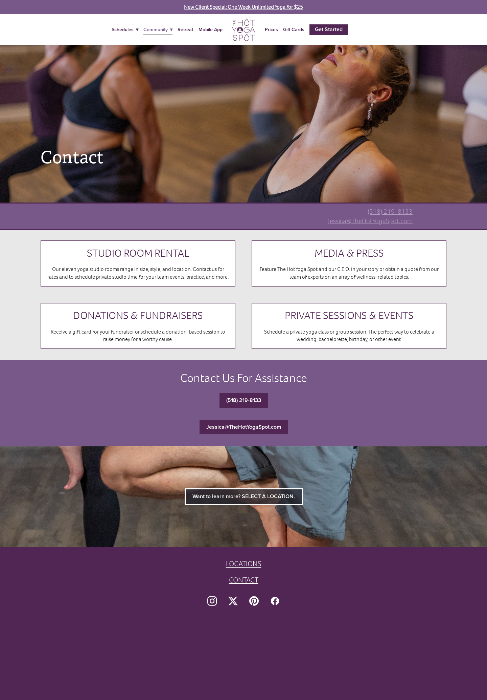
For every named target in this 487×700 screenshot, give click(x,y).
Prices (271, 29)
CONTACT (243, 580)
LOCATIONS (243, 564)
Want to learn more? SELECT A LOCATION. (243, 496)
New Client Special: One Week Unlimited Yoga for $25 (243, 6)
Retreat (185, 29)
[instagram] (212, 601)
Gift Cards (293, 29)
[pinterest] (254, 601)
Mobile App (211, 29)
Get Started (329, 29)
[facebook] (275, 601)
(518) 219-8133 (390, 211)
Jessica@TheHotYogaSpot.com (370, 221)
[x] (233, 601)
